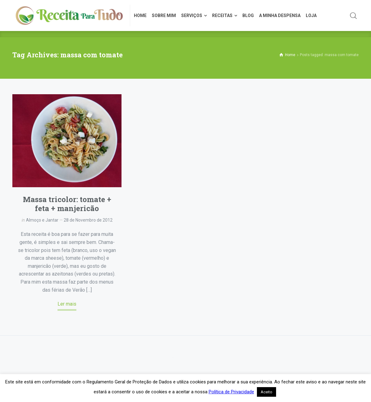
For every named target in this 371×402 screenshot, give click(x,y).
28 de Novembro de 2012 (88, 220)
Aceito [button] (266, 392)
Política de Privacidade (231, 392)
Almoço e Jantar (42, 220)
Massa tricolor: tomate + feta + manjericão (67, 203)
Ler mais (67, 304)
